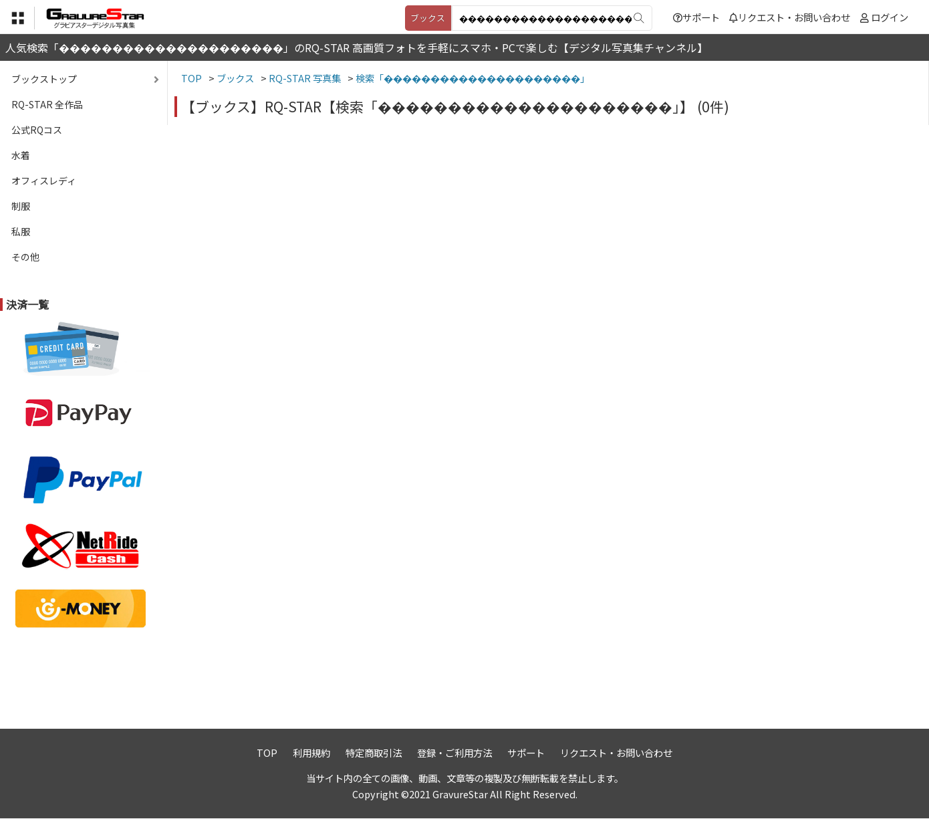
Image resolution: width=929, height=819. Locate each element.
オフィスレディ (43, 180)
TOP (267, 752)
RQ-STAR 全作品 (47, 104)
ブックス (427, 17)
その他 (25, 256)
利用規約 (311, 752)
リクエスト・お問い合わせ (789, 17)
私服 (20, 231)
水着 (20, 155)
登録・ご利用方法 (454, 752)
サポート (696, 17)
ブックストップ (44, 79)
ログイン (889, 17)
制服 (20, 206)
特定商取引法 (374, 752)
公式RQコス (36, 129)
